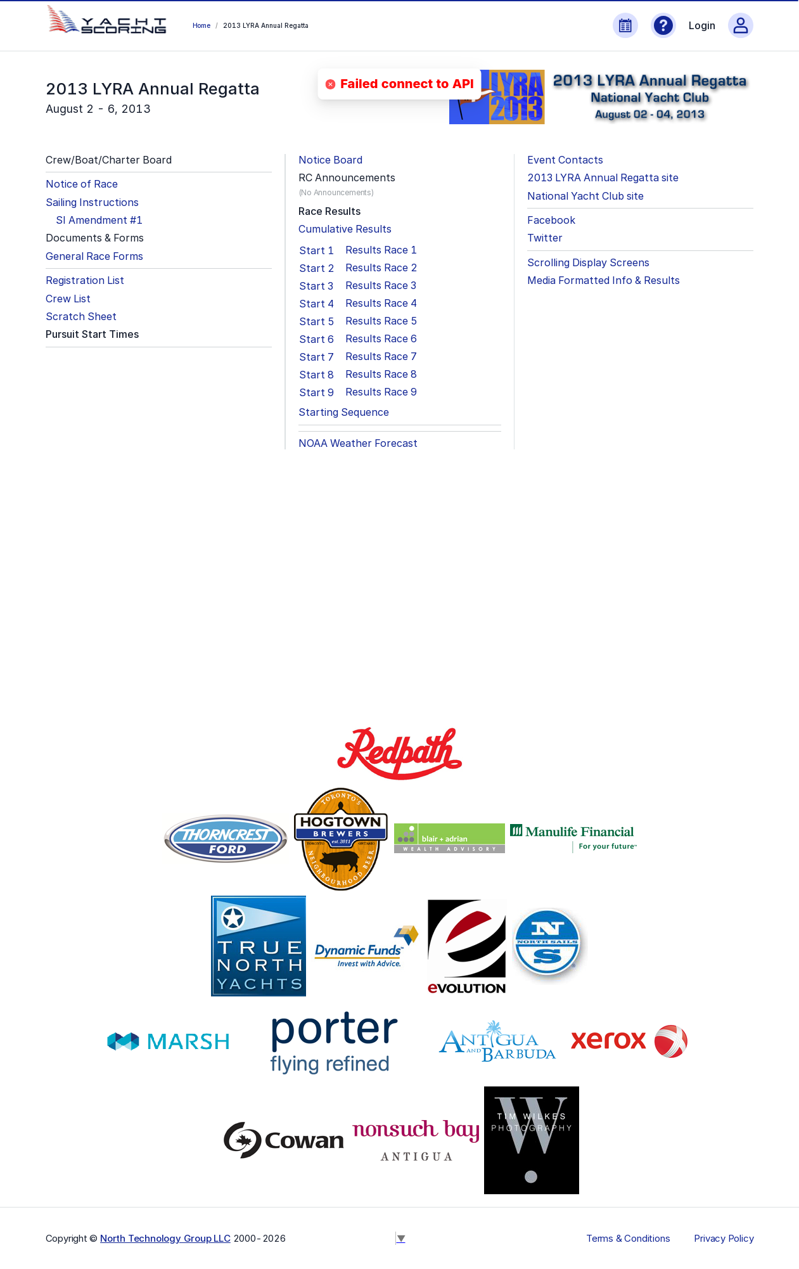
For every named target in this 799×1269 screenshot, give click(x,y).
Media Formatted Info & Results (603, 280)
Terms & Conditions (628, 1238)
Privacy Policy (723, 1238)
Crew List (68, 299)
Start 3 (316, 286)
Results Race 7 (381, 357)
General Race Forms (94, 256)
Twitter (545, 238)
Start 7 (316, 357)
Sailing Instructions (92, 202)
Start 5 (317, 321)
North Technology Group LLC (165, 1238)
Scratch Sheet (81, 317)
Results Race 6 (381, 339)
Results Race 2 (381, 268)
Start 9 (316, 392)
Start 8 (316, 374)
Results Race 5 (381, 321)
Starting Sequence (343, 412)
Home (201, 25)
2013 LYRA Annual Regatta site (603, 178)
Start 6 (316, 339)
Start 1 (316, 250)
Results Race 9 (381, 392)
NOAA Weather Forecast (358, 443)
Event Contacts (565, 160)
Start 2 (317, 268)
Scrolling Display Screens (588, 263)
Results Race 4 (381, 303)
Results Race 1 (381, 250)
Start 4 (316, 303)
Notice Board (330, 160)
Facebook (551, 220)
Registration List (85, 280)
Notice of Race (82, 184)
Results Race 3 (380, 286)
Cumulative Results (345, 229)
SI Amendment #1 (99, 220)
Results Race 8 (381, 374)
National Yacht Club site (585, 196)
